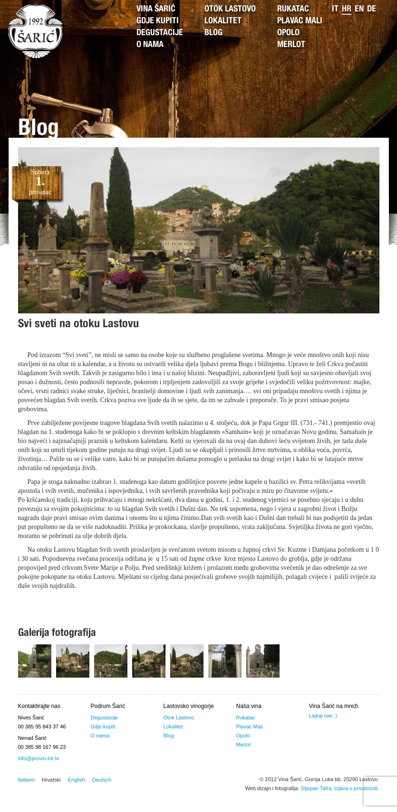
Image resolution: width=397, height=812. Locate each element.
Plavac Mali (299, 21)
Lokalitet (223, 21)
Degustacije (159, 33)
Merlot (291, 45)
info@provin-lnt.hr (38, 758)
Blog (213, 33)
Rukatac (293, 9)
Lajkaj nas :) (323, 715)
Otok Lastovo (230, 9)
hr (346, 9)
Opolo (288, 33)
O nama (150, 45)
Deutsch (101, 780)
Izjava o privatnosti (356, 788)
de (371, 9)
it (335, 9)
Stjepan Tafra (316, 788)
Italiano (26, 780)
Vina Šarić (155, 9)
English (76, 780)
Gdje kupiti (157, 21)
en (359, 9)
